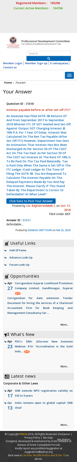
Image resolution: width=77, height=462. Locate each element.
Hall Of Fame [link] (17, 250)
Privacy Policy (32, 437)
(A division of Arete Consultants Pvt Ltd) (44, 442)
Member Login (12, 63)
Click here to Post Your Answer (31, 201)
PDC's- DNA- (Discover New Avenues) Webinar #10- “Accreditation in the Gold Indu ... (44, 346)
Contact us (10, 67)
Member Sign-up (36, 63)
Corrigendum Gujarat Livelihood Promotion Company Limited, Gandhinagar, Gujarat (40, 298)
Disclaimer (64, 434)
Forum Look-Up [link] (19, 264)
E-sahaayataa (59, 63)
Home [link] (8, 82)
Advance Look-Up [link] (20, 257)
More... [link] (65, 324)
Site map (48, 437)
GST (68, 214)
